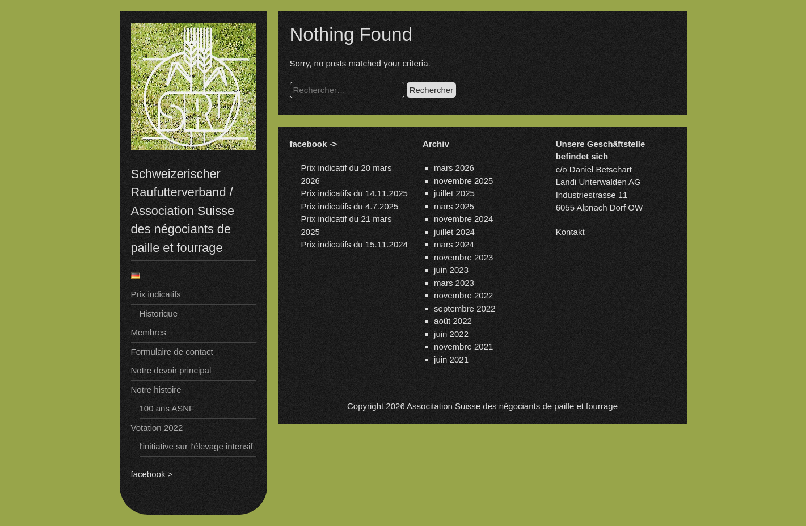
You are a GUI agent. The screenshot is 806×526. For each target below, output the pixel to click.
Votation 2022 (157, 427)
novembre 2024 (463, 219)
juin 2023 (451, 270)
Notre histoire (156, 389)
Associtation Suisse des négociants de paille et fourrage (512, 406)
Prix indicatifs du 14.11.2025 (354, 193)
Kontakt (570, 232)
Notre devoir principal (171, 370)
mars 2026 (454, 167)
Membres (149, 332)
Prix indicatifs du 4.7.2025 (350, 206)
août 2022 (453, 321)
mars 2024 (454, 244)
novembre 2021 (463, 346)
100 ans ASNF (167, 408)
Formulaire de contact (172, 351)
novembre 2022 (463, 295)
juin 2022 (451, 334)
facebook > (152, 474)
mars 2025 (454, 206)
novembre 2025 (463, 181)
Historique (159, 313)
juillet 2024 (454, 232)
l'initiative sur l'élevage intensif (196, 446)
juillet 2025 (454, 193)
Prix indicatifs (156, 294)
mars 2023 (454, 283)
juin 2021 (451, 359)
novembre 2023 (463, 257)
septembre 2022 (464, 308)
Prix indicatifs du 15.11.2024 (354, 244)
